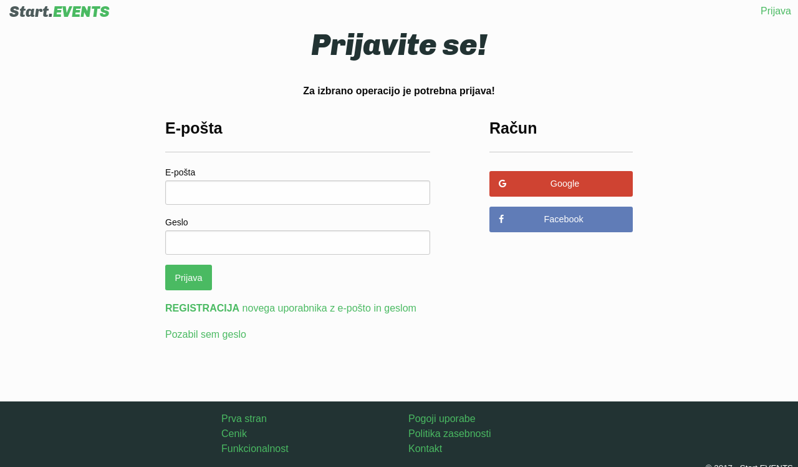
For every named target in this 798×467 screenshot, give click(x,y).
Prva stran (244, 418)
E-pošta (180, 172)
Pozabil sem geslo (205, 334)
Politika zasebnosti (449, 433)
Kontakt (425, 448)
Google (539, 184)
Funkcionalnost (255, 448)
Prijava (776, 11)
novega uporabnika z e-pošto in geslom (290, 308)
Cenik (234, 433)
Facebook (541, 219)
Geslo (176, 222)
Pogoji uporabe (442, 418)
